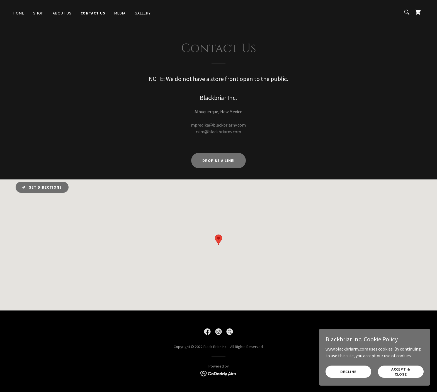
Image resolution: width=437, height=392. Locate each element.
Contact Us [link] (93, 13)
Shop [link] (38, 13)
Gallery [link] (143, 13)
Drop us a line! (218, 160)
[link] (418, 12)
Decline (348, 371)
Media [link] (120, 13)
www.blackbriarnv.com (347, 348)
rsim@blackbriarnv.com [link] (218, 131)
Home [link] (18, 13)
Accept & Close (401, 371)
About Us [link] (62, 13)
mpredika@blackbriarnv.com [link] (218, 125)
